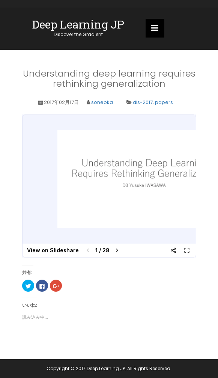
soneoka (102, 102)
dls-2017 (143, 102)
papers (164, 102)
